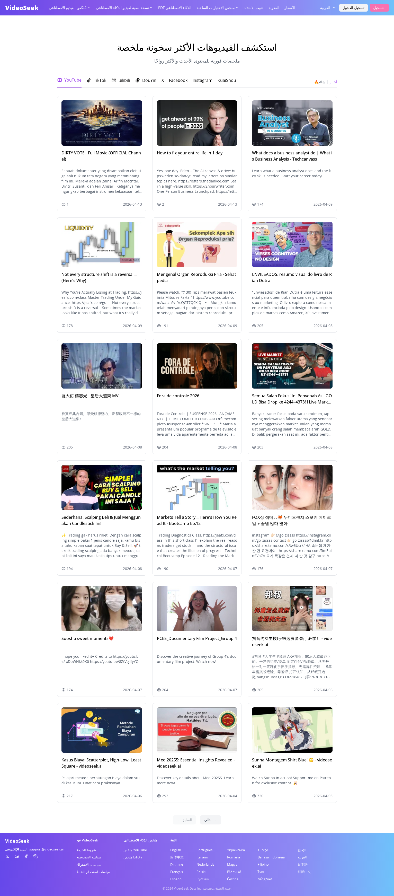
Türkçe (263, 850)
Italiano (202, 857)
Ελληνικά (234, 871)
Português (204, 850)
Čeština (232, 879)
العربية (302, 857)
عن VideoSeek (87, 840)
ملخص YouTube (135, 850)
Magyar (233, 864)
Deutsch (176, 864)
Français (176, 871)
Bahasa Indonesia (271, 857)
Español (176, 879)
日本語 (303, 864)
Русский (202, 879)
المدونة (273, 7)
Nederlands (205, 864)
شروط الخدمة (86, 850)
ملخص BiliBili (132, 857)
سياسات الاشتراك (88, 864)
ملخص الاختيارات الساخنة (217, 7)
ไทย (261, 871)
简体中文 (177, 857)
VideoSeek (22, 7)
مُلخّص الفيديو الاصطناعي (70, 7)
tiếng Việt (265, 879)
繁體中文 (304, 871)
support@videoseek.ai (46, 849)
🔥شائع (319, 82)
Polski (200, 871)
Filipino (263, 864)
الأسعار (289, 7)
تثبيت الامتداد (253, 7)
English (175, 850)
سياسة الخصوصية (88, 857)
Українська (236, 850)
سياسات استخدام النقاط (93, 871)
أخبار (333, 82)
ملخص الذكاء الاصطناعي (140, 840)
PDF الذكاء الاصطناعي (174, 7)
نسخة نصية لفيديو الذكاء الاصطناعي (124, 7)
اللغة (173, 840)
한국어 (303, 850)
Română (233, 857)
